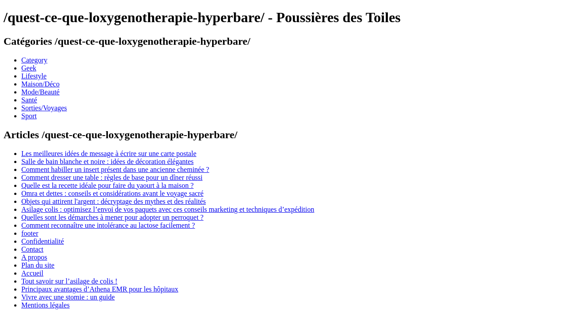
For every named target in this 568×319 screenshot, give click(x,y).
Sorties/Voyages (44, 108)
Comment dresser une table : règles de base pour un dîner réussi (111, 177)
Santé (29, 100)
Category (34, 60)
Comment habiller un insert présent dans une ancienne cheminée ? (115, 169)
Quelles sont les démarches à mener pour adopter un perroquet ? (112, 217)
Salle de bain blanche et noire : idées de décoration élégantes (107, 161)
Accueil (32, 273)
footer (29, 233)
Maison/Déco (40, 84)
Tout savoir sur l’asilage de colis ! (69, 281)
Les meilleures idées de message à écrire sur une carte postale (108, 153)
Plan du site (38, 265)
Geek (28, 68)
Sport (29, 116)
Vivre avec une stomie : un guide (68, 297)
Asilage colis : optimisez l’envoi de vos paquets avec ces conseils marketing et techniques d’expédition (167, 209)
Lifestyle (34, 76)
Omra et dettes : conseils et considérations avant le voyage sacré (112, 193)
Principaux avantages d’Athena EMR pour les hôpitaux (99, 289)
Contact (32, 249)
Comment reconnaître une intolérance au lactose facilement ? (108, 225)
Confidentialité (42, 241)
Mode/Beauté (40, 92)
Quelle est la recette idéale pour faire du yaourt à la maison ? (107, 185)
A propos (34, 257)
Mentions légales (45, 305)
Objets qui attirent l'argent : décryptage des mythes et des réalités (113, 201)
